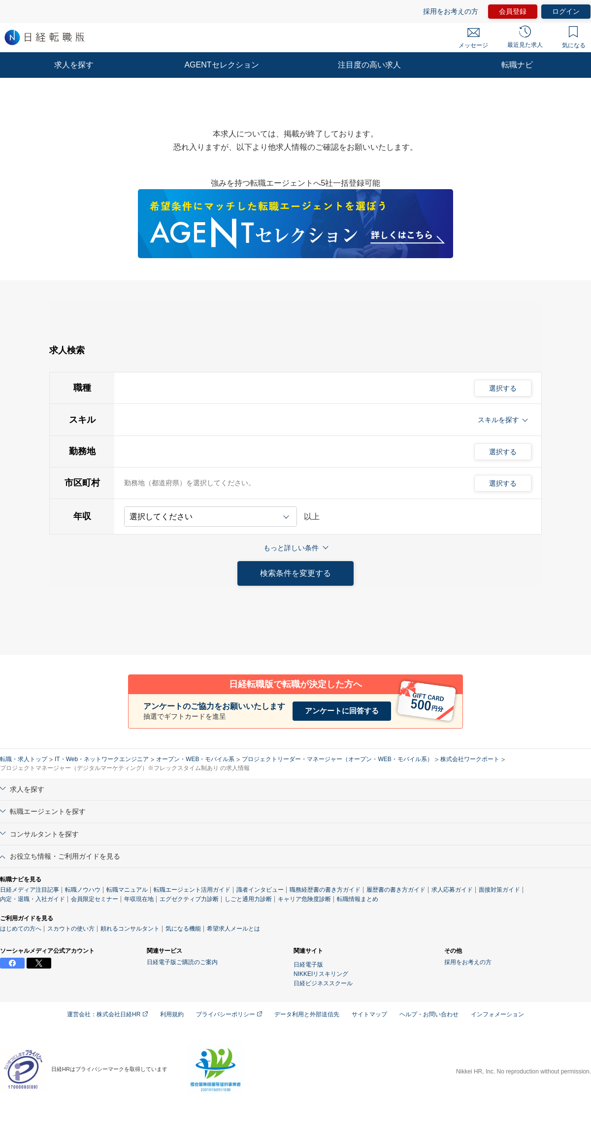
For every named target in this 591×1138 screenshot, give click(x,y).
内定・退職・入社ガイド (32, 899)
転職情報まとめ (357, 899)
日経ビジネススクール (323, 983)
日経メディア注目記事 (29, 889)
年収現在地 (139, 899)
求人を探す (74, 65)
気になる (574, 37)
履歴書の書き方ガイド (396, 889)
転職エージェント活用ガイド (192, 889)
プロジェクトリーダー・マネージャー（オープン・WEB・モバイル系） (337, 759)
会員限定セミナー (94, 899)
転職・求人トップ (23, 759)
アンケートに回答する (342, 710)
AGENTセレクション (221, 65)
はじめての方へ (20, 928)
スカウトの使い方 (71, 928)
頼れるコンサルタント (130, 928)
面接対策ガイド (499, 889)
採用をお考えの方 (450, 11)
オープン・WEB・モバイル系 (195, 759)
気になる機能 (183, 928)
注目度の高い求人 (369, 65)
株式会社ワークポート (469, 759)
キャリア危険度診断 (304, 899)
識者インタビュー (260, 889)
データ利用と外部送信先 (306, 1014)
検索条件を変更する (295, 573)
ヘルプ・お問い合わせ (429, 1014)
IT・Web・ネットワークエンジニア (102, 759)
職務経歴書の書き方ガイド (325, 889)
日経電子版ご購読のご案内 (182, 962)
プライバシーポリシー (229, 1014)
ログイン (566, 11)
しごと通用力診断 (248, 899)
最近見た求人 (525, 37)
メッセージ (473, 38)
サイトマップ (369, 1014)
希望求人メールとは (233, 928)
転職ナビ (517, 65)
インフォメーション (497, 1014)
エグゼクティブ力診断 (189, 899)
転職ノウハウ (82, 889)
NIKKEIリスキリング (321, 974)
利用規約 (172, 1014)
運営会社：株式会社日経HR (107, 1014)
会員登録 (512, 11)
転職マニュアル (127, 889)
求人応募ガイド (452, 889)
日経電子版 (308, 964)
